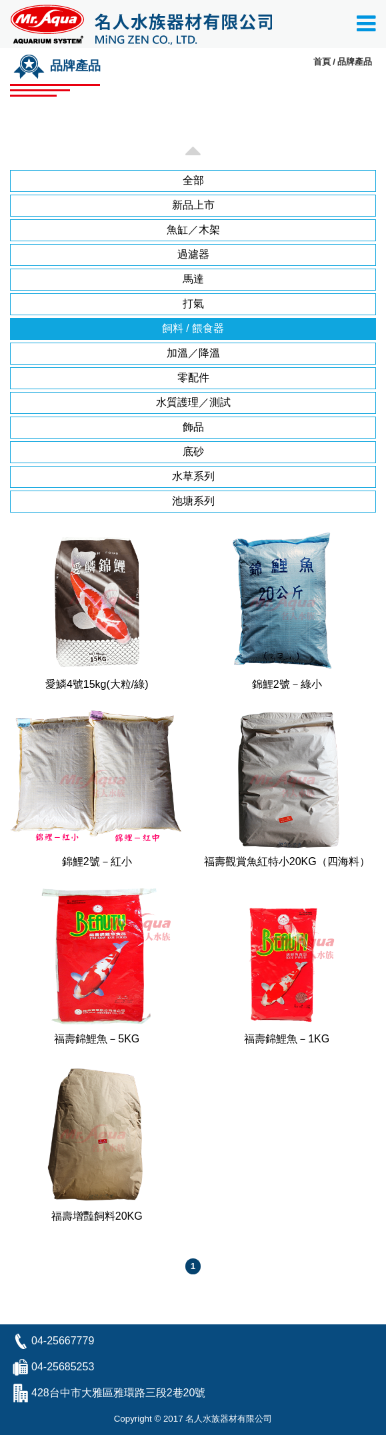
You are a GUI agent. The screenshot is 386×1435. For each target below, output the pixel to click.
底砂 (193, 451)
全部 (193, 180)
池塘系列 (193, 501)
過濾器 (193, 254)
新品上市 (193, 205)
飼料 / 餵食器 (193, 328)
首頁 (322, 62)
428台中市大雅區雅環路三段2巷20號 (118, 1392)
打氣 (193, 303)
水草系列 (193, 476)
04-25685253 (62, 1366)
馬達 (193, 279)
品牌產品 (354, 62)
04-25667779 (62, 1340)
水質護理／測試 (193, 402)
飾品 (193, 427)
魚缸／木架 (193, 229)
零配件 (193, 377)
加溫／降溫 (193, 353)
